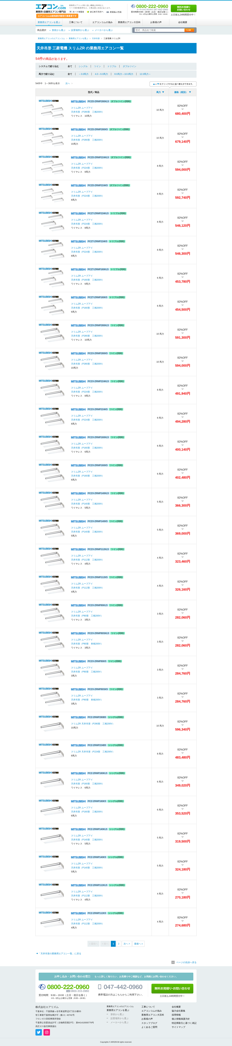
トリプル (111, 66)
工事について (75, 22)
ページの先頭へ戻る (186, 962)
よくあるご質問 (149, 1027)
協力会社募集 (178, 1010)
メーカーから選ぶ (104, 30)
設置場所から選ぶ (80, 30)
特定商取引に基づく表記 (184, 1023)
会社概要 (182, 22)
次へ (67, 83)
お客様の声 (156, 22)
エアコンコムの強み (102, 22)
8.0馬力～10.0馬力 (123, 74)
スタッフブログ (149, 1023)
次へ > (127, 943)
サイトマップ (178, 1027)
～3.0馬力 (83, 74)
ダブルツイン (129, 66)
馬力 (158, 92)
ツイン (97, 66)
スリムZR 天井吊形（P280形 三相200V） (93, 723)
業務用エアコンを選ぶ (49, 22)
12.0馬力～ (145, 74)
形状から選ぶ (58, 30)
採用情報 (176, 1015)
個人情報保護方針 (181, 1019)
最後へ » (138, 943)
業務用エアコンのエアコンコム (120, 1006)
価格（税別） (181, 92)
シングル (83, 66)
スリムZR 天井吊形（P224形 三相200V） (93, 751)
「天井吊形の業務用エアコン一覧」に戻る (59, 953)
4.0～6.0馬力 (101, 74)
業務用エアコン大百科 (129, 22)
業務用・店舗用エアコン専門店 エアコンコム (51, 8)
